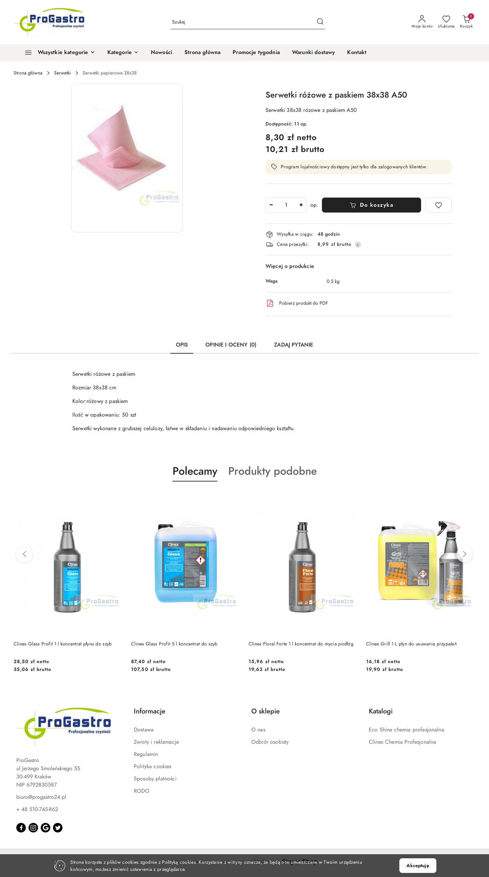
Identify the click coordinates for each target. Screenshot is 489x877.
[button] (123, 52)
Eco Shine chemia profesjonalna (406, 729)
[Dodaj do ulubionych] (438, 205)
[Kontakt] (356, 52)
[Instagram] (33, 827)
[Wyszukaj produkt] (248, 22)
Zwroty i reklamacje (156, 742)
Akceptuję (417, 865)
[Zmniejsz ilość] (271, 205)
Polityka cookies (152, 766)
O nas (258, 729)
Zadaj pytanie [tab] (293, 345)
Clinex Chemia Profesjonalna (402, 742)
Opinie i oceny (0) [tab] (230, 345)
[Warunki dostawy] (313, 52)
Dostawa (143, 729)
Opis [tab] (182, 345)
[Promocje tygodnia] (256, 52)
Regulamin (146, 754)
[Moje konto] (422, 22)
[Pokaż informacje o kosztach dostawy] (358, 244)
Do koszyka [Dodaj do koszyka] (372, 205)
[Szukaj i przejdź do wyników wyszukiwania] (320, 22)
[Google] (45, 827)
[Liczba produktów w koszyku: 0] (466, 22)
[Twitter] (57, 827)
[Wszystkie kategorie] (57, 52)
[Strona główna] (202, 52)
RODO (142, 791)
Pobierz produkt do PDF (297, 303)
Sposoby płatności (155, 778)
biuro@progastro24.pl (41, 797)
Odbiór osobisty (270, 742)
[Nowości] (161, 52)
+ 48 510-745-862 (37, 809)
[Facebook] (21, 827)
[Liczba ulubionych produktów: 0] (446, 22)
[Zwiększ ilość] (301, 205)
